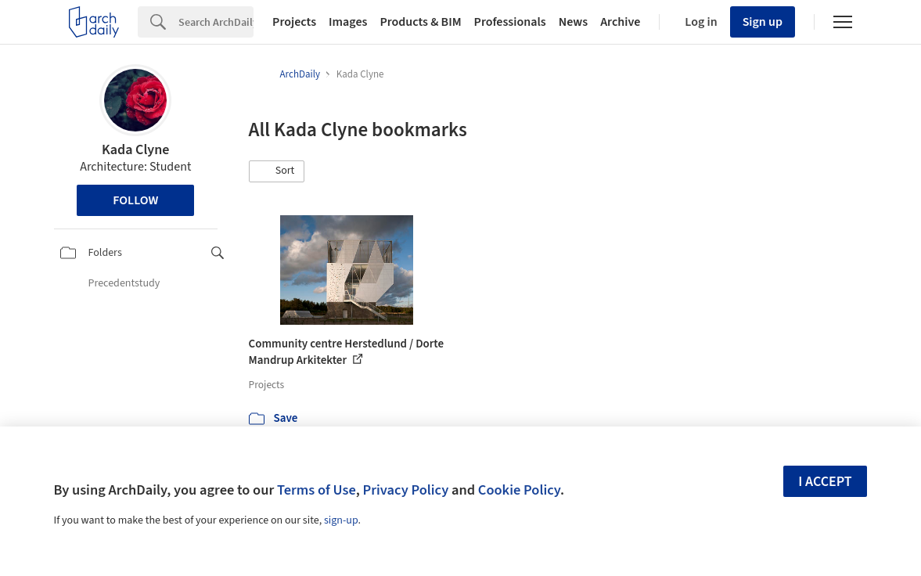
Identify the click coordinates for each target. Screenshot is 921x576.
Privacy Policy (405, 490)
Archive (620, 22)
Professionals (510, 22)
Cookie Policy (519, 490)
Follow (135, 200)
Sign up (762, 22)
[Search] (216, 22)
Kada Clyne (135, 150)
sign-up (341, 520)
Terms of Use (316, 490)
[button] (277, 171)
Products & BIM (420, 22)
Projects (294, 22)
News (573, 22)
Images (348, 22)
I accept (824, 481)
